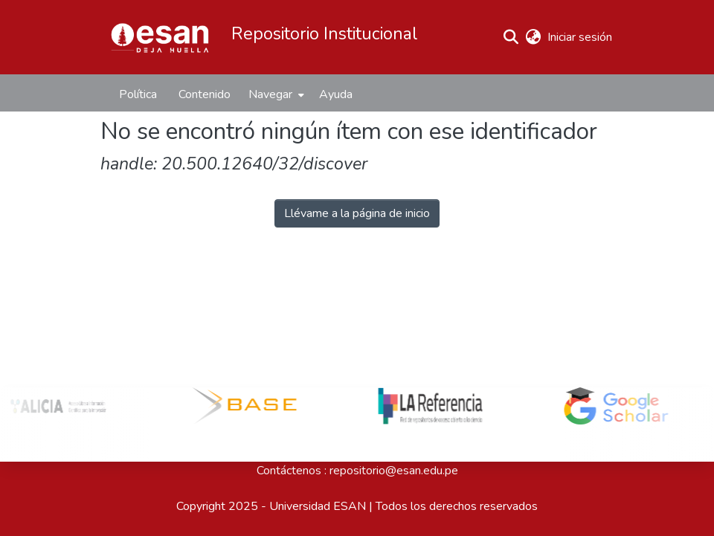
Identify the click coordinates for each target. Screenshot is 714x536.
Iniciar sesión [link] (580, 37)
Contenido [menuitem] (204, 94)
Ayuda (336, 94)
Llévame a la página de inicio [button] (357, 213)
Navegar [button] (270, 94)
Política (138, 94)
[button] (159, 37)
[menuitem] (274, 94)
